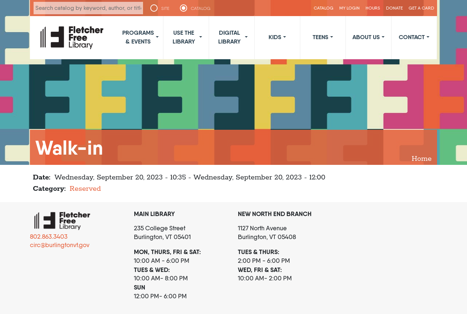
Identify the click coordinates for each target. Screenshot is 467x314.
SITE (165, 8)
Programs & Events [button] (138, 37)
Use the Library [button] (184, 37)
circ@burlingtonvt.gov (59, 245)
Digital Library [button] (229, 37)
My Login (349, 8)
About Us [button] (366, 37)
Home (422, 158)
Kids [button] (275, 37)
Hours (373, 8)
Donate (394, 8)
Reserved (85, 188)
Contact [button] (412, 37)
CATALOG (201, 8)
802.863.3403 (48, 236)
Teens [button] (320, 37)
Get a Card (421, 8)
